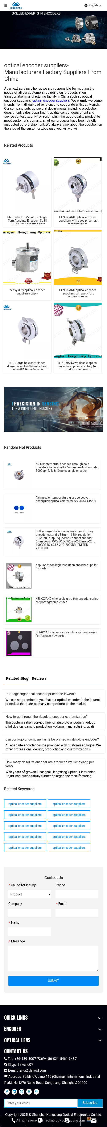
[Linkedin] (14, 1092)
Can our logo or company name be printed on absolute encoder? (52, 739)
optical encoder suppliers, (51, 101)
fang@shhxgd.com (32, 1070)
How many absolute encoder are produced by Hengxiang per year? (49, 764)
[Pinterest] (36, 1092)
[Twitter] (21, 1092)
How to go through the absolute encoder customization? (46, 717)
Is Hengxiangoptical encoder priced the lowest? (40, 694)
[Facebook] (7, 1092)
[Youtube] (29, 1092)
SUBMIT (53, 980)
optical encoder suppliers (25, 804)
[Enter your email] (39, 1103)
